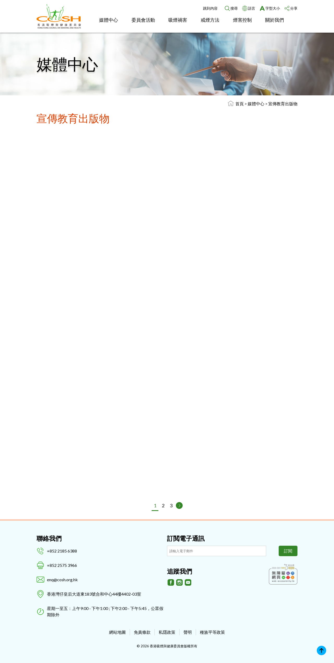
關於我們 (274, 20)
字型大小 (272, 8)
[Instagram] (179, 582)
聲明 (187, 632)
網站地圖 (117, 632)
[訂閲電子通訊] (216, 551)
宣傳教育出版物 (282, 103)
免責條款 (142, 632)
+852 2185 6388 (62, 550)
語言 (251, 8)
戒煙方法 (210, 20)
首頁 (239, 103)
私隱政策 (167, 632)
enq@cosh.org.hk (62, 579)
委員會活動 (143, 20)
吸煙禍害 (177, 20)
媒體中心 (108, 20)
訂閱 (288, 550)
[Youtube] (188, 582)
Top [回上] (321, 650)
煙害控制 (242, 20)
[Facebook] (171, 582)
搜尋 (234, 8)
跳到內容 (210, 8)
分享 (293, 8)
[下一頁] (179, 505)
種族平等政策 (212, 632)
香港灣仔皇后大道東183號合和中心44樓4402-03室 (94, 593)
